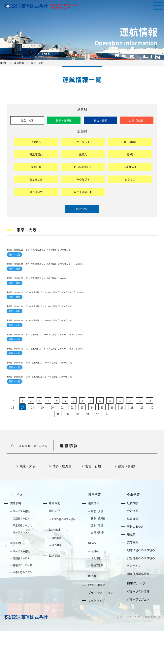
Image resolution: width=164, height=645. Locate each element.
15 (149, 415)
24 (92, 421)
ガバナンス (134, 580)
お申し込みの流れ (22, 587)
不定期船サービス (22, 540)
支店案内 (132, 557)
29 (141, 421)
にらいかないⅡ (83, 167)
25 (102, 421)
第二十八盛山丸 (83, 192)
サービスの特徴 (21, 526)
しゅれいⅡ (129, 167)
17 (22, 421)
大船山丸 (36, 167)
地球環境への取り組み (141, 565)
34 (87, 428)
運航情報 (93, 518)
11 (110, 415)
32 (67, 428)
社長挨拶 (132, 518)
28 (131, 421)
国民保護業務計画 (138, 588)
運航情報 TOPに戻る (38, 460)
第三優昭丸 (129, 142)
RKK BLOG (94, 590)
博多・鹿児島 (64, 120)
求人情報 (96, 572)
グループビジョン (138, 614)
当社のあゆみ (135, 541)
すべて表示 (82, 209)
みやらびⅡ (83, 179)
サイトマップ (96, 615)
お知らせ (96, 566)
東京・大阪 (27, 120)
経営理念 (132, 533)
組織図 (131, 549)
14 (139, 415)
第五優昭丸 (36, 154)
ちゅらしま (36, 179)
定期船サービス (21, 533)
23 (82, 421)
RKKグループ (136, 597)
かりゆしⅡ (83, 142)
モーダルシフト (21, 547)
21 (62, 421)
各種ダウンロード (22, 579)
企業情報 (133, 509)
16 (12, 421)
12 (119, 415)
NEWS (92, 557)
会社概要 (132, 525)
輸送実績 (54, 570)
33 (77, 428)
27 (121, 421)
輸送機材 (54, 544)
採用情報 (94, 509)
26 (112, 421)
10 (100, 415)
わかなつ (130, 179)
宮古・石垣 (100, 120)
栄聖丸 (83, 154)
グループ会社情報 (138, 606)
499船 (130, 154)
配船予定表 (97, 579)
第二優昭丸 (36, 192)
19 (42, 421)
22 (72, 421)
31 (57, 428)
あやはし (36, 142)
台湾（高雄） (137, 120)
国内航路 (15, 518)
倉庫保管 (54, 518)
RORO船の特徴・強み (63, 533)
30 (151, 421)
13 (129, 415)
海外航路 (15, 557)
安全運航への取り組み (141, 572)
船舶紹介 (54, 525)
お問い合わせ (96, 599)
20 (52, 421)
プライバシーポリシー (102, 607)
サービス (16, 509)
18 (32, 421)
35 (97, 428)
